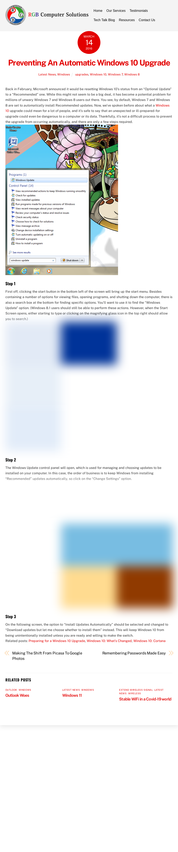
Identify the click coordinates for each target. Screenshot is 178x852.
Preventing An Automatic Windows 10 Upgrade (89, 62)
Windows (63, 74)
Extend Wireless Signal (136, 689)
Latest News (47, 74)
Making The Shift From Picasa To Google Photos (47, 656)
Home (98, 10)
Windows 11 (72, 695)
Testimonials (138, 10)
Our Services (116, 10)
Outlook (11, 689)
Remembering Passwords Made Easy (134, 653)
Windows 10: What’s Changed (109, 641)
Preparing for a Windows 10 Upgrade (57, 641)
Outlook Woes (17, 695)
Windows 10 (98, 74)
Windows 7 (115, 74)
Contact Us (147, 20)
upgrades (81, 74)
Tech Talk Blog (104, 20)
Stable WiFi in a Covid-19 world (145, 699)
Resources (127, 20)
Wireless (134, 693)
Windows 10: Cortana (149, 641)
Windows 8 (132, 74)
